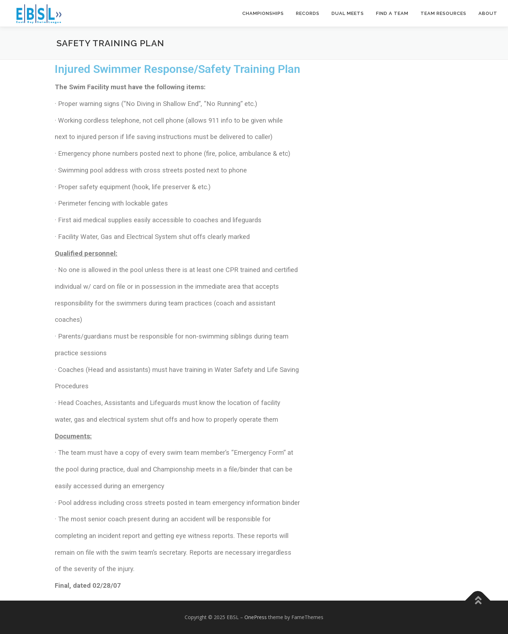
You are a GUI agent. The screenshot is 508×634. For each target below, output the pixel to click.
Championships (263, 13)
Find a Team (392, 13)
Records (307, 13)
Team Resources (443, 13)
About (487, 13)
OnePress (255, 617)
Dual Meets (348, 13)
